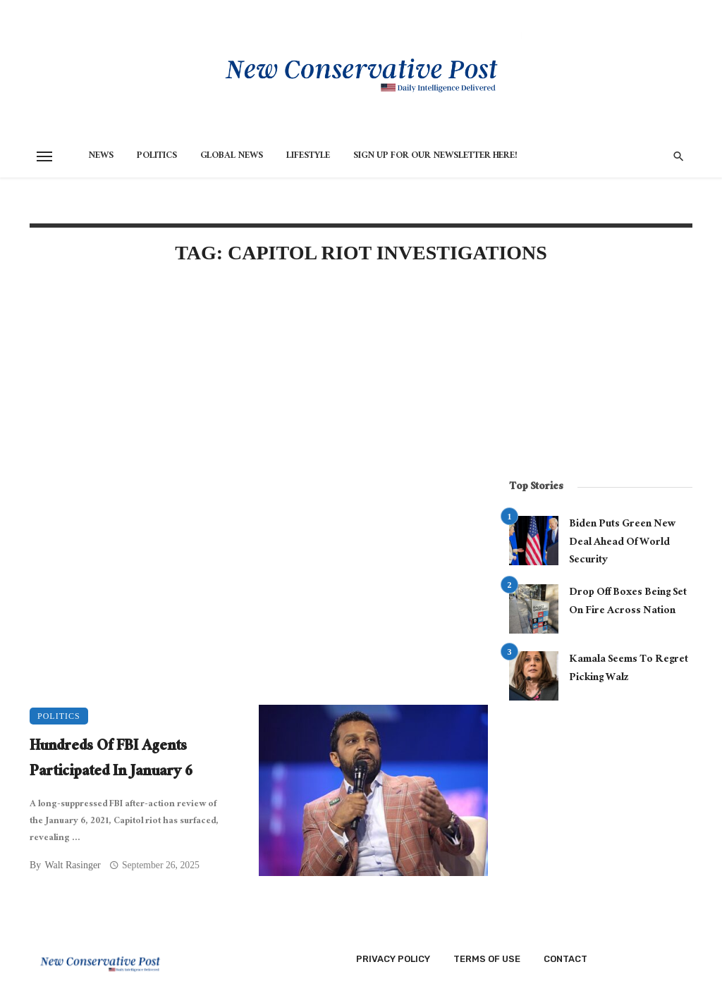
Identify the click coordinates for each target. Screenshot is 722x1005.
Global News (231, 156)
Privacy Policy (393, 959)
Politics (157, 156)
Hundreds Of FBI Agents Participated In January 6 (111, 760)
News (101, 156)
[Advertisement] (259, 397)
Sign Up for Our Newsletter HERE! (435, 156)
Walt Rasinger (72, 865)
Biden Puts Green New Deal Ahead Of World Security (622, 543)
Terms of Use (486, 959)
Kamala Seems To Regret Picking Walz (628, 669)
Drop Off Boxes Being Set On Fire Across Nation (628, 602)
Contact (565, 959)
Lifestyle (308, 156)
